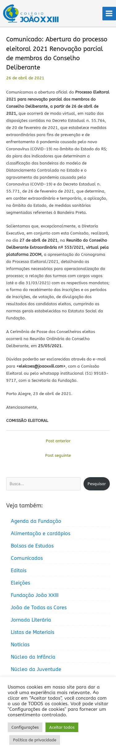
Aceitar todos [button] (62, 727)
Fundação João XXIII (34, 595)
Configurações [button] (25, 727)
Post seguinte (58, 455)
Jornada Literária (31, 620)
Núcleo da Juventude (36, 669)
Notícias (20, 645)
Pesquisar (97, 483)
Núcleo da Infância (33, 657)
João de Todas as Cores (39, 607)
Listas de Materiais (32, 632)
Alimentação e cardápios (40, 533)
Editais (18, 570)
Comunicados (27, 558)
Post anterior (58, 441)
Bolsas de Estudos (32, 546)
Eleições (20, 583)
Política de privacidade (34, 740)
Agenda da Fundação (36, 521)
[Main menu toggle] (109, 13)
